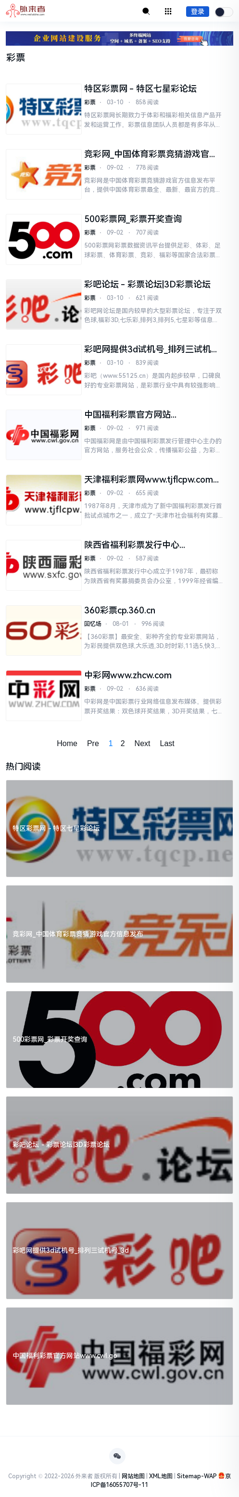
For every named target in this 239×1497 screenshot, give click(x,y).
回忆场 (92, 624)
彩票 (90, 102)
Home (67, 743)
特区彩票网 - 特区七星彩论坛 (140, 89)
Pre (93, 743)
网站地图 (133, 1476)
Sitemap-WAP (197, 1476)
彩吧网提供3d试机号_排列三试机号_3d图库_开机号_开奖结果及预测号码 (152, 349)
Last (167, 743)
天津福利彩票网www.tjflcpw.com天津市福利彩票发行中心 (153, 479)
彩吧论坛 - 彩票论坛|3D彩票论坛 (147, 284)
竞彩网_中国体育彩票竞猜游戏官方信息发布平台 (151, 154)
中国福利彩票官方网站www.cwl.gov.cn (127, 415)
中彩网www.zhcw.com (128, 675)
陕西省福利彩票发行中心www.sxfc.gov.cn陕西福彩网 (139, 545)
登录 (197, 11)
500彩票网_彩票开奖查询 (133, 219)
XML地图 (161, 1476)
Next (143, 743)
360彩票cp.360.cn (119, 610)
